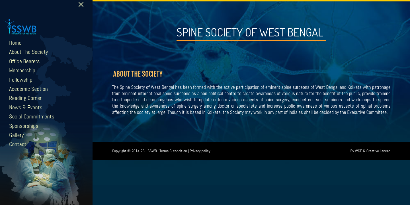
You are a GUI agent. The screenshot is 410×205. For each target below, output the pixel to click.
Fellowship (20, 79)
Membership (22, 70)
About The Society (28, 52)
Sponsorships (23, 126)
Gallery (16, 135)
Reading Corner (25, 98)
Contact (17, 144)
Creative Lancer (378, 150)
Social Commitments (31, 116)
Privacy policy (200, 150)
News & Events (25, 107)
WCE (358, 150)
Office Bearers (24, 61)
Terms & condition (173, 150)
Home (15, 42)
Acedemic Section (28, 89)
